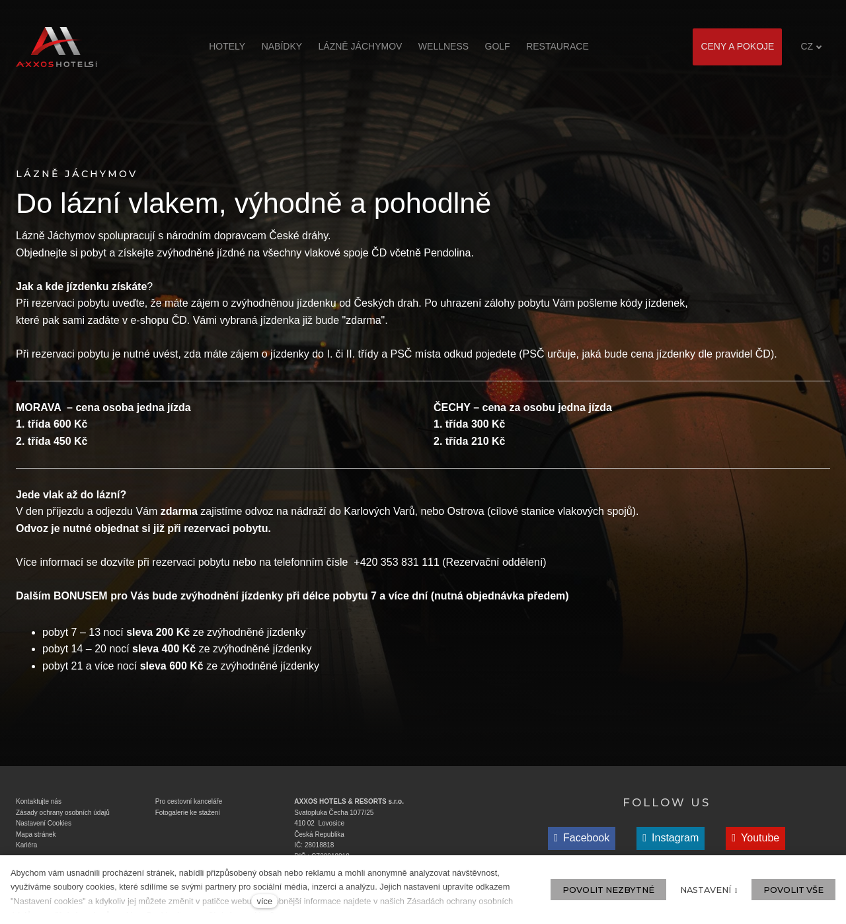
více (264, 901)
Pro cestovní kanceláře (189, 805)
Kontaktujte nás (38, 805)
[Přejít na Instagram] (670, 842)
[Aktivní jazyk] (811, 46)
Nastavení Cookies (43, 827)
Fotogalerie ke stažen (187, 816)
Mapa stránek (36, 837)
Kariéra (26, 849)
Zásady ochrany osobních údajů (63, 816)
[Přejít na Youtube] (755, 842)
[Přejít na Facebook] (581, 842)
